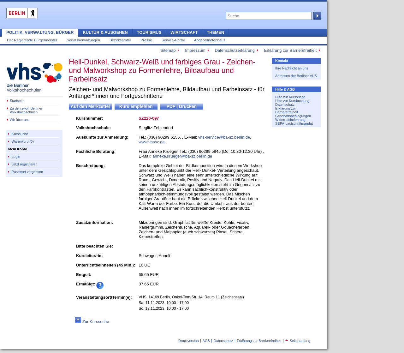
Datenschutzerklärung (234, 50)
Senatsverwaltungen (83, 40)
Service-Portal (173, 40)
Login (16, 157)
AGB (206, 341)
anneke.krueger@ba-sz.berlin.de (182, 156)
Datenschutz (284, 104)
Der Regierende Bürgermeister (32, 40)
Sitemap (168, 50)
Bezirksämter (120, 40)
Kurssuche (20, 134)
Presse (146, 40)
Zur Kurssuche (95, 321)
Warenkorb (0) (23, 141)
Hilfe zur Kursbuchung (292, 101)
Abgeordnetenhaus (209, 40)
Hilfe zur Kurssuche (290, 97)
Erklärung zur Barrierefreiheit (290, 50)
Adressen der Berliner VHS (296, 76)
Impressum (195, 50)
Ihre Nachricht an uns (291, 68)
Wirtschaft (184, 32)
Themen (215, 32)
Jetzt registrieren (24, 164)
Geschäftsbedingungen (293, 116)
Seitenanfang (297, 341)
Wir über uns (19, 120)
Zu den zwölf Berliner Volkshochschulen (26, 110)
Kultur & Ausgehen (105, 32)
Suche (316, 16)
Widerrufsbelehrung (290, 120)
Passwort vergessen (27, 172)
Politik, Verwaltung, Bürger (40, 32)
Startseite (17, 101)
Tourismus (149, 32)
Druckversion (188, 341)
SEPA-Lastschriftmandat (294, 123)
